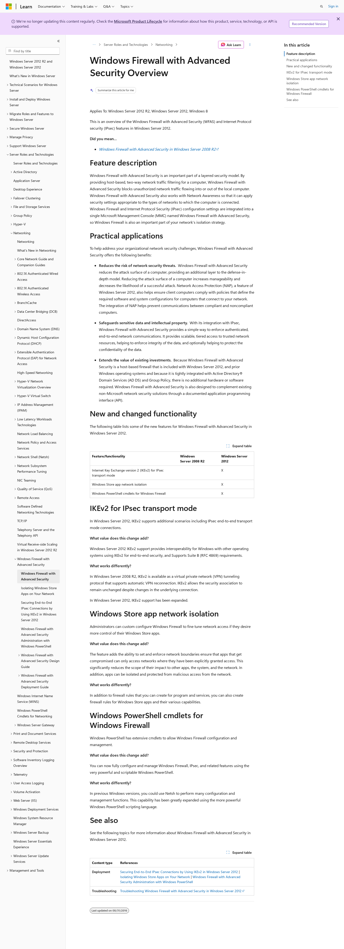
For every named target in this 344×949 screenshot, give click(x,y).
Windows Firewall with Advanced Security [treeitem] (38, 576)
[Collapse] (59, 41)
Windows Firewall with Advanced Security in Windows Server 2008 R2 (157, 149)
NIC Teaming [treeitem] (26, 480)
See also (292, 99)
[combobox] (33, 51)
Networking (164, 44)
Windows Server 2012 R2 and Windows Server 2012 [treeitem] (31, 64)
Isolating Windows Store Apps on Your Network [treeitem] (39, 591)
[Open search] (321, 6)
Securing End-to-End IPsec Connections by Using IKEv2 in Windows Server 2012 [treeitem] (38, 611)
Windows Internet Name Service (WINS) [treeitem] (35, 699)
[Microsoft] (9, 6)
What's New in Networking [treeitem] (36, 250)
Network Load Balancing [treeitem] (35, 433)
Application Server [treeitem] (26, 180)
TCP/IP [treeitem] (22, 521)
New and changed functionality (309, 66)
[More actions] (250, 44)
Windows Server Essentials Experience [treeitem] (32, 844)
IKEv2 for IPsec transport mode (309, 72)
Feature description (300, 53)
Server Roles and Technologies (126, 44)
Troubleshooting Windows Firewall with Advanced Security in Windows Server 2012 (181, 891)
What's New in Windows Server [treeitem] (32, 76)
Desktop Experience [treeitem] (27, 189)
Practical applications (301, 60)
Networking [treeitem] (25, 241)
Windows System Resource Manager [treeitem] (33, 821)
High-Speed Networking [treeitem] (35, 372)
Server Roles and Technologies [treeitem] (35, 163)
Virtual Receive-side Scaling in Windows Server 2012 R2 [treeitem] (37, 547)
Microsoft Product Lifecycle (138, 21)
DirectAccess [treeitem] (26, 320)
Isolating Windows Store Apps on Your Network (155, 877)
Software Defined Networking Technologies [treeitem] (35, 509)
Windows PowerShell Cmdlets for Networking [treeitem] (34, 713)
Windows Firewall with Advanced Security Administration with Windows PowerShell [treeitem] (37, 637)
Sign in (333, 6)
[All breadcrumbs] (94, 44)
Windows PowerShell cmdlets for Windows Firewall (310, 91)
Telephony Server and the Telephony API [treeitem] (35, 532)
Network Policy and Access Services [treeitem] (36, 445)
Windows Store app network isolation (307, 80)
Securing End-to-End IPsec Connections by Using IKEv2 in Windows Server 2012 (179, 871)
